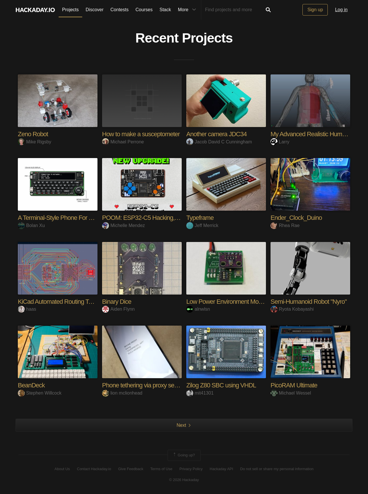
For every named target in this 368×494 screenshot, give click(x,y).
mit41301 (200, 393)
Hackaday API (221, 469)
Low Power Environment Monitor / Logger (239, 301)
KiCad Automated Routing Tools (58, 301)
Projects (70, 9)
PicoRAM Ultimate (294, 385)
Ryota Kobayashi (292, 309)
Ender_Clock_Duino (296, 217)
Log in (341, 9)
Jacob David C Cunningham (219, 141)
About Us (62, 469)
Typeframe (200, 217)
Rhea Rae (285, 225)
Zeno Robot (33, 134)
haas (27, 309)
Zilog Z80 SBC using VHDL (221, 385)
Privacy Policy (191, 469)
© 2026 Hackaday (184, 480)
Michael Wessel (291, 393)
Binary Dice (116, 301)
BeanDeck (31, 385)
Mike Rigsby (34, 141)
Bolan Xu (31, 225)
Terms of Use (161, 469)
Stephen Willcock (40, 393)
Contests (119, 9)
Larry (280, 141)
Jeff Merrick (202, 225)
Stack (165, 9)
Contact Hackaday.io (94, 469)
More (188, 9)
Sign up (315, 9)
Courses (144, 9)
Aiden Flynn (118, 309)
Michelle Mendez (123, 225)
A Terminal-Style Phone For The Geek (66, 217)
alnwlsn (198, 309)
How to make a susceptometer (141, 134)
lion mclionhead (122, 393)
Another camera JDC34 (216, 134)
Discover (94, 9)
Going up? (183, 455)
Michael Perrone (123, 141)
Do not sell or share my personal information (276, 469)
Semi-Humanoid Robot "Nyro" (309, 301)
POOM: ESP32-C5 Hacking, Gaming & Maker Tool (166, 217)
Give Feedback (130, 469)
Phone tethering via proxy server (143, 385)
